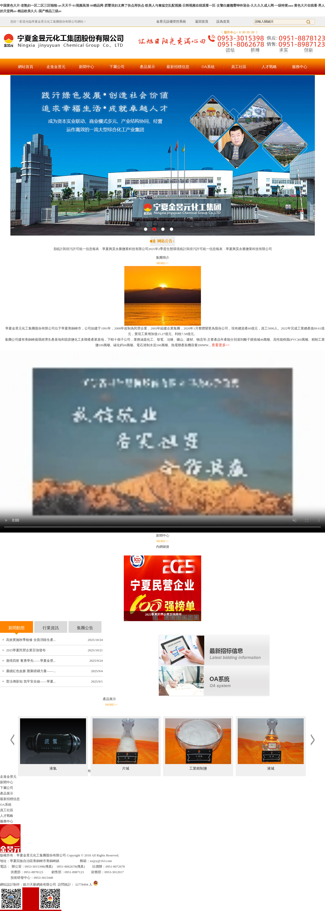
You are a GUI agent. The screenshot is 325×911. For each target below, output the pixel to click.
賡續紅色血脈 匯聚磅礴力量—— (29, 671)
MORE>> (162, 263)
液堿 (270, 768)
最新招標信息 (177, 67)
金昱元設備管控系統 (171, 21)
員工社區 (238, 67)
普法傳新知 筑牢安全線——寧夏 (29, 681)
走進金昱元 (55, 67)
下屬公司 (117, 67)
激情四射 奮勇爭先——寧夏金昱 (29, 660)
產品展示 (147, 67)
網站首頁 (25, 67)
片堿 (125, 768)
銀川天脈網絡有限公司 (39, 884)
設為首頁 (223, 21)
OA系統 (208, 67)
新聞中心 (86, 67)
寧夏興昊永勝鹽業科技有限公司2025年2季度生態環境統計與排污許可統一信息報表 (163, 249)
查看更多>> (221, 345)
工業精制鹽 (198, 768)
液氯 (53, 768)
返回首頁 (198, 21)
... (54, 640)
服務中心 (299, 67)
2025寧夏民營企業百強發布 (26, 650)
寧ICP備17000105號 (134, 855)
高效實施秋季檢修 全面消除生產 (29, 640)
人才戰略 (269, 67)
